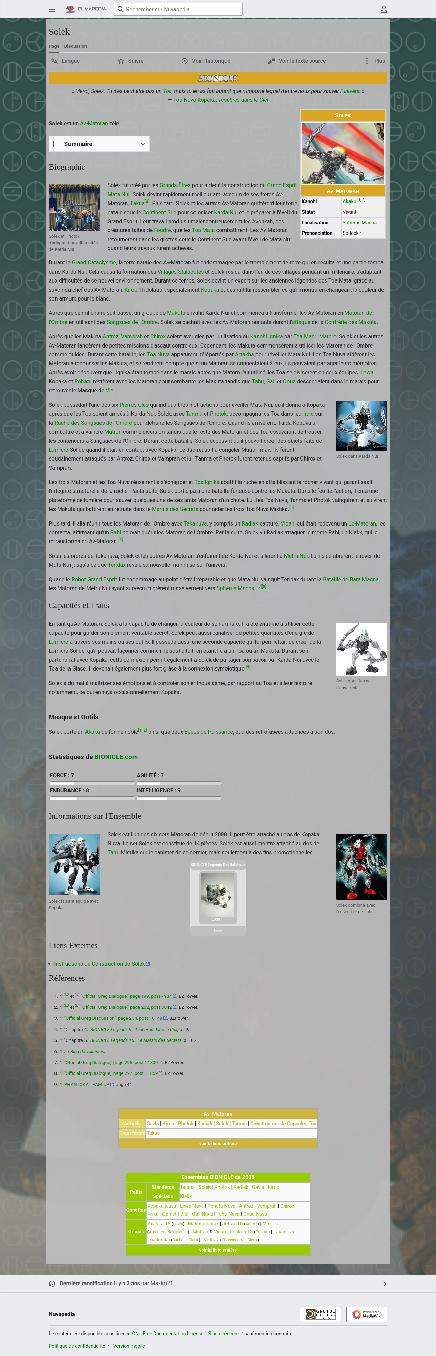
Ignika (275, 336)
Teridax (117, 565)
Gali (271, 381)
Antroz (111, 336)
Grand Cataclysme (94, 262)
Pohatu (83, 381)
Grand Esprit (282, 185)
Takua (137, 203)
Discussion (75, 46)
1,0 (66, 995)
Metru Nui (296, 556)
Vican (287, 523)
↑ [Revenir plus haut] (61, 1018)
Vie (109, 390)
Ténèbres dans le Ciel (243, 100)
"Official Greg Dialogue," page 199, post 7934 (126, 996)
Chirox (158, 336)
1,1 (77, 995)
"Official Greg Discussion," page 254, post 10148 (113, 1018)
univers (350, 91)
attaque (301, 322)
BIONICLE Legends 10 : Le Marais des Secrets (136, 1040)
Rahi (115, 532)
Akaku (349, 202)
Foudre (162, 230)
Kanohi (258, 336)
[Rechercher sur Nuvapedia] (178, 9)
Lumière (58, 450)
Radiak (250, 523)
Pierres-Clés (134, 405)
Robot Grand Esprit (94, 579)
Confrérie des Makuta (351, 322)
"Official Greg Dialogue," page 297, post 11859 (111, 1073)
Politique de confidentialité (77, 1346)
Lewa (367, 372)
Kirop (131, 290)
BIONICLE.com (116, 757)
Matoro (328, 336)
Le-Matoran (362, 523)
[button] (65, 60)
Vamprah (132, 336)
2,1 (77, 1005)
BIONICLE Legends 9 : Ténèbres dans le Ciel (133, 1029)
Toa (167, 91)
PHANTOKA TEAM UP (86, 1084)
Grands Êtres (175, 185)
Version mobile (129, 1346)
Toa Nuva (184, 100)
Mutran (113, 432)
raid (309, 413)
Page (54, 46)
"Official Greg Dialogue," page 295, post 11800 (111, 1062)
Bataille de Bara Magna (351, 579)
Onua (289, 381)
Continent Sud (159, 212)
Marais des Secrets (175, 509)
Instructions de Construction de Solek (99, 963)
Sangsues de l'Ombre (132, 322)
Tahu (258, 381)
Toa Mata (203, 230)
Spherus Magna (360, 223)
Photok (218, 413)
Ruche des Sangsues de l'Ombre (93, 423)
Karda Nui (226, 212)
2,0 (66, 1005)
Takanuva (195, 523)
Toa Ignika (206, 482)
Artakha (244, 354)
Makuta (176, 313)
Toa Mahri (305, 336)
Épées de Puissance (209, 732)
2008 (216, 919)
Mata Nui (119, 194)
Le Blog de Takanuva (85, 1051)
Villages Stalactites (181, 272)
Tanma (194, 413)
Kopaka (207, 100)
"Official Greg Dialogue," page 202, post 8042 (126, 1007)
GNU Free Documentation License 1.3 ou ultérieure (185, 1333)
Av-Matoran (343, 191)
